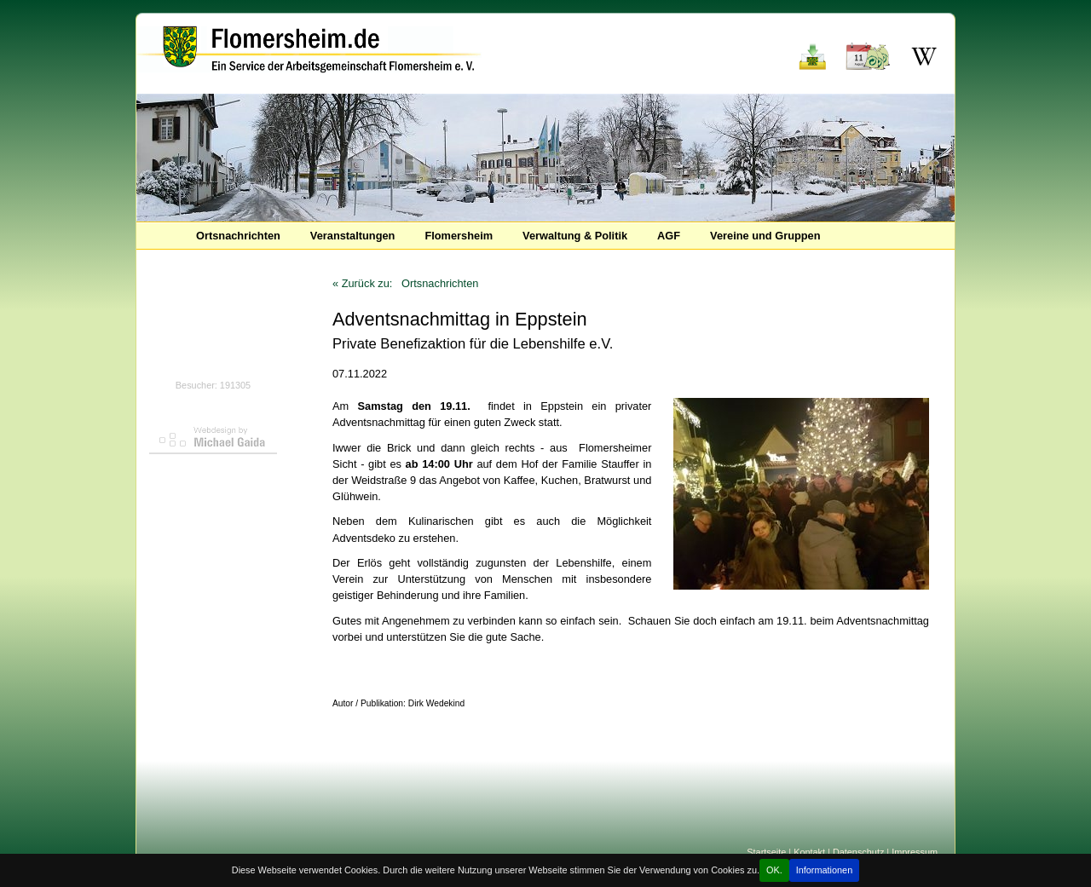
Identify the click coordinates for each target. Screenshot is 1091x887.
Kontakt (809, 852)
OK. (774, 870)
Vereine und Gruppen (765, 235)
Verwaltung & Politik (574, 235)
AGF (668, 235)
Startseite (766, 852)
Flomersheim (458, 235)
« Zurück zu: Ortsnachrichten (405, 283)
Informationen (824, 870)
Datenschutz (858, 852)
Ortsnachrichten (238, 235)
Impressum (915, 852)
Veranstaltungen (352, 235)
